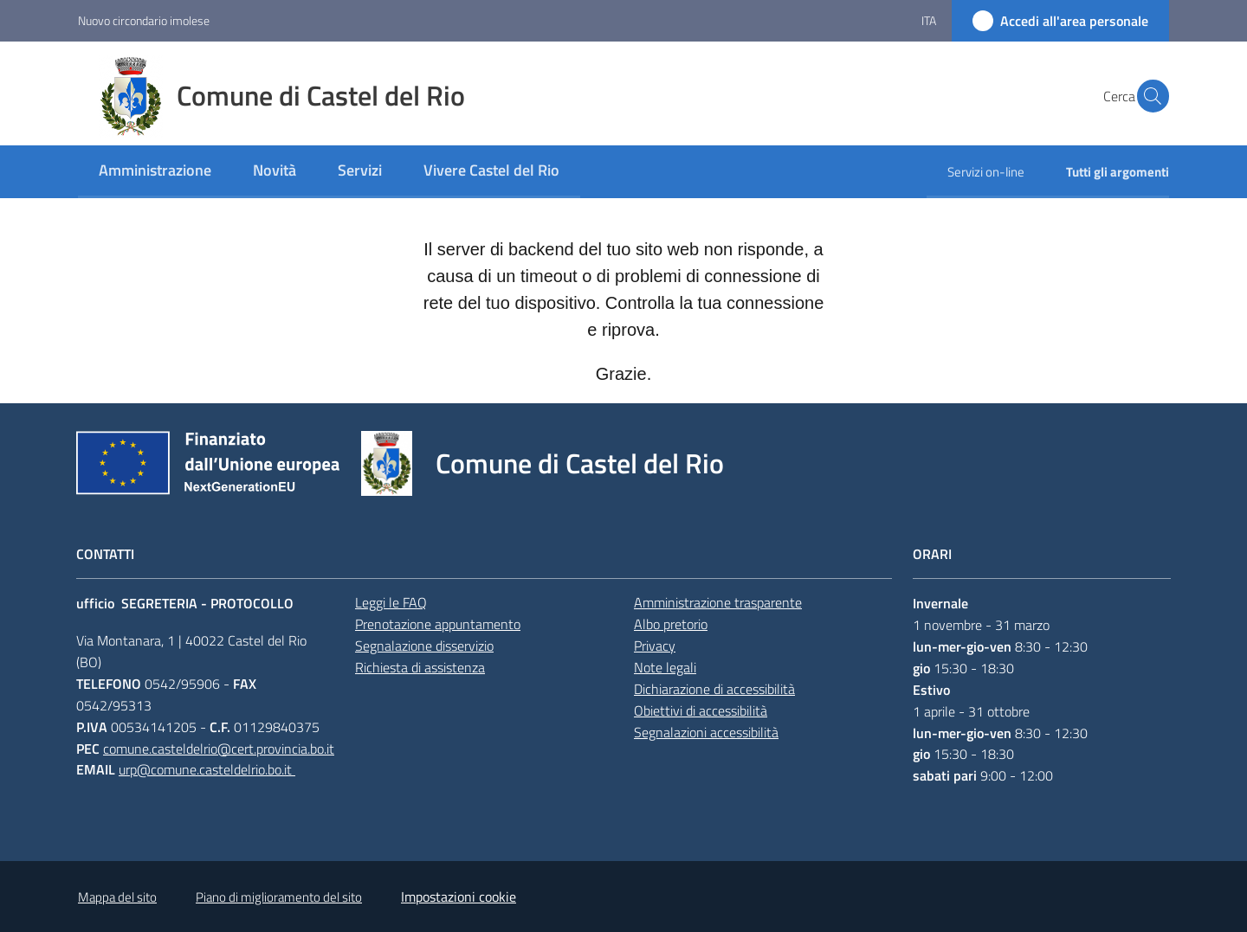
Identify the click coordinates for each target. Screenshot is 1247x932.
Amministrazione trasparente (718, 602)
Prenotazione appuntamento (437, 624)
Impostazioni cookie (458, 896)
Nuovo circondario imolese (144, 20)
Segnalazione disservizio (424, 645)
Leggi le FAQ (391, 602)
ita (928, 20)
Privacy (654, 645)
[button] (1148, 96)
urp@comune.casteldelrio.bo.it (207, 769)
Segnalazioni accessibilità (706, 732)
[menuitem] (155, 171)
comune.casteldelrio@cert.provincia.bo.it (218, 748)
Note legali (665, 667)
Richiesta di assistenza (420, 667)
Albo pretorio (670, 624)
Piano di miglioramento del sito (279, 897)
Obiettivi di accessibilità (700, 710)
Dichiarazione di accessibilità (714, 688)
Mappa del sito (117, 897)
